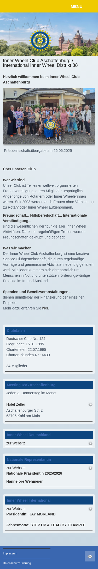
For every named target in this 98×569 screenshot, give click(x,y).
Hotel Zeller (15, 404)
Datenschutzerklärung (17, 563)
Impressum (10, 553)
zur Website (16, 443)
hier (45, 308)
